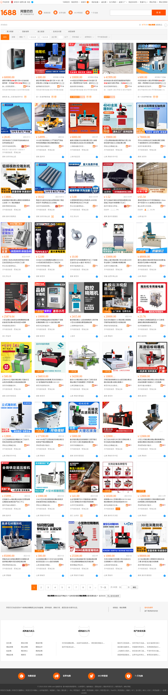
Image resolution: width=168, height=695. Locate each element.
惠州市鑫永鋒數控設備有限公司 (44, 146)
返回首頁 (102, 596)
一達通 (163, 690)
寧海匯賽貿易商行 (9, 326)
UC (132, 690)
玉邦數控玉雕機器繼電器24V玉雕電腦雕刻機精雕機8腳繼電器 (151, 321)
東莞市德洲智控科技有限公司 (44, 386)
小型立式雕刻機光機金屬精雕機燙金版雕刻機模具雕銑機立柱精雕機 (151, 440)
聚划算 (63, 690)
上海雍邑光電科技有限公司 (127, 651)
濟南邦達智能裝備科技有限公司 (111, 326)
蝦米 (97, 690)
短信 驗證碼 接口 (153, 643)
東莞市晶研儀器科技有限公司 (44, 326)
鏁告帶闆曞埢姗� (56, 90)
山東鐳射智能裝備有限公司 (111, 565)
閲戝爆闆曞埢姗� (9, 90)
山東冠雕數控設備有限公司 (77, 386)
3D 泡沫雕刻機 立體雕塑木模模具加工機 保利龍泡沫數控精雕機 (151, 560)
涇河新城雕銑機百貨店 (70, 643)
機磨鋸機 (39, 651)
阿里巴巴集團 (5, 690)
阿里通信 (121, 690)
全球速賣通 (43, 690)
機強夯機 (24, 643)
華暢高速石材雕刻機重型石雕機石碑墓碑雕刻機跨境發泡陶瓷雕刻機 (15, 560)
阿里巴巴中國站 (32, 690)
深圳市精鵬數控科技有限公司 (10, 386)
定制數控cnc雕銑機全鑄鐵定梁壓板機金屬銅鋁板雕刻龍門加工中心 (16, 500)
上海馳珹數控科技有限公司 (77, 146)
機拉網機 (24, 647)
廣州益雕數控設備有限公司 (111, 505)
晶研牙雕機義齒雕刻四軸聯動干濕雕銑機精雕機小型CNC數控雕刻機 (49, 321)
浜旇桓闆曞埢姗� (23, 90)
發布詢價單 (148, 608)
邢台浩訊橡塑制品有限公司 (77, 206)
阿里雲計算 (104, 690)
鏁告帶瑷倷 (117, 90)
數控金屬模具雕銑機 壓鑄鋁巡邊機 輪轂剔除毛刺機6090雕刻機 (151, 261)
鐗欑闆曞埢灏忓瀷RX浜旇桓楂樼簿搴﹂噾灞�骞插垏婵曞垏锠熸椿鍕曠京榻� (15, 82)
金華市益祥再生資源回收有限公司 (144, 655)
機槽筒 (23, 655)
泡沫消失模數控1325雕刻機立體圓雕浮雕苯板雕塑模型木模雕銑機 (117, 321)
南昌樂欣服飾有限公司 (125, 647)
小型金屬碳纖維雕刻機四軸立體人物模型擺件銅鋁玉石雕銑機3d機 (117, 141)
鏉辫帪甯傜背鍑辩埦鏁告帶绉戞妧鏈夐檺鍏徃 (44, 86)
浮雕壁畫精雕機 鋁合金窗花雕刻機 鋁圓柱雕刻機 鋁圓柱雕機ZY (118, 381)
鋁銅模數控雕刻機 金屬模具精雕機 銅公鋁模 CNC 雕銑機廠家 (16, 201)
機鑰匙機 (9, 655)
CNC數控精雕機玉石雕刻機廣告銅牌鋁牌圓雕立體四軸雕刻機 (151, 500)
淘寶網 (52, 690)
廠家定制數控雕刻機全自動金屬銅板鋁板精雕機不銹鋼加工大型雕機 (151, 381)
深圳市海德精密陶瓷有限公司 (10, 146)
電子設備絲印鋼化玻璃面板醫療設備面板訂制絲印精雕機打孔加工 (117, 201)
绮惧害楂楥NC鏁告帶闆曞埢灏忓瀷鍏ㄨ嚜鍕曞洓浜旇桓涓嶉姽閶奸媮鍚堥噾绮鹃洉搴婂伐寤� (151, 82)
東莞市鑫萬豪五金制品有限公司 (77, 266)
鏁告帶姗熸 (127, 90)
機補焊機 (39, 643)
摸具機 (8, 643)
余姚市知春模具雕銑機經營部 (87, 643)
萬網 (128, 690)
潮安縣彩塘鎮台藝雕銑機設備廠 (103, 643)
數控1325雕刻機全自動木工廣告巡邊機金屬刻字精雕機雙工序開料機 (83, 381)
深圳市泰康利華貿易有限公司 (145, 146)
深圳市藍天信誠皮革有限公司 (143, 643)
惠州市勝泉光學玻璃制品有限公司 (111, 206)
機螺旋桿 (39, 647)
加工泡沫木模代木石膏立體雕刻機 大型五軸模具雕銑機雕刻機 (117, 440)
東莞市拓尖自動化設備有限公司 (111, 386)
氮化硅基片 (13, 150)
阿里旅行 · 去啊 (79, 690)
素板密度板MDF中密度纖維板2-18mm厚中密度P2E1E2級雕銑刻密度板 (152, 201)
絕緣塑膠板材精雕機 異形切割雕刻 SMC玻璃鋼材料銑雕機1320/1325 (49, 381)
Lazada (84, 693)
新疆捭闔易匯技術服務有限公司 (129, 655)
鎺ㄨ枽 (27, 83)
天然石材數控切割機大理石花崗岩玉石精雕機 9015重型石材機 (117, 560)
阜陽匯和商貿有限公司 (140, 647)
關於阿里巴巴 (108, 687)
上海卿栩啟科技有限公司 (77, 326)
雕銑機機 (123, 608)
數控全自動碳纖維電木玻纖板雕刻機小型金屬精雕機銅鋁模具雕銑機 (83, 560)
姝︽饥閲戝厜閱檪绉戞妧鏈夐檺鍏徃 (10, 86)
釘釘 (149, 690)
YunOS (113, 690)
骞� (28, 86)
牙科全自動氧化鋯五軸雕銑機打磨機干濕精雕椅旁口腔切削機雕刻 (151, 141)
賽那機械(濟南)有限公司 (77, 565)
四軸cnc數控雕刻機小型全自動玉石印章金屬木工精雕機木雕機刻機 (117, 261)
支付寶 (138, 690)
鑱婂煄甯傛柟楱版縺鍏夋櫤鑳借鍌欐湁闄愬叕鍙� (77, 86)
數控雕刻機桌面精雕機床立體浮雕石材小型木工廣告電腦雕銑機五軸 (83, 440)
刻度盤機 (39, 655)
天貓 (58, 690)
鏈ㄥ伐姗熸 (108, 90)
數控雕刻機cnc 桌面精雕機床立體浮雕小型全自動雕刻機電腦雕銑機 (84, 321)
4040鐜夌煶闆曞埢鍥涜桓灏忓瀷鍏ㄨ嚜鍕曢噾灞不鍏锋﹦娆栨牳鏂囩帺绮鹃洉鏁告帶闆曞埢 (83, 82)
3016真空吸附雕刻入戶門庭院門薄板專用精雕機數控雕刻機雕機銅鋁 (49, 141)
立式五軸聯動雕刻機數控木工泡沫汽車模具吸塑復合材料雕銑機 (15, 440)
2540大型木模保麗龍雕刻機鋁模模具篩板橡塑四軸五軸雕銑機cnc (49, 500)
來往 (144, 690)
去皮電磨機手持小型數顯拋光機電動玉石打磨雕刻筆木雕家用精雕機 (83, 500)
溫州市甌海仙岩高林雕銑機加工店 (74, 647)
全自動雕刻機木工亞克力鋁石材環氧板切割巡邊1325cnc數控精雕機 (49, 560)
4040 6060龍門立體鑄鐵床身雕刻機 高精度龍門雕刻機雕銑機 (50, 440)
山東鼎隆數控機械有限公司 (44, 565)
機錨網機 (9, 647)
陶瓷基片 (5, 150)
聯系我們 (118, 687)
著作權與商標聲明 (69, 687)
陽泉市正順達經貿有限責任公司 (129, 643)
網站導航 (127, 687)
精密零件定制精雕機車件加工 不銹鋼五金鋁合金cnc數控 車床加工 (83, 261)
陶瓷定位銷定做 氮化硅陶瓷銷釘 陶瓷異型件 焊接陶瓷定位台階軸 (50, 201)
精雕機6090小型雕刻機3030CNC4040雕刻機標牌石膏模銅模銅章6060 (117, 500)
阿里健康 (156, 690)
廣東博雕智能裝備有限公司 (10, 206)
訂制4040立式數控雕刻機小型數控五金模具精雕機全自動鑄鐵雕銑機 (15, 381)
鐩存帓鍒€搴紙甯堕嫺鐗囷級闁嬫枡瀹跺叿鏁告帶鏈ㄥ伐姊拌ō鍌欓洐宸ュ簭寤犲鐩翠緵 (118, 82)
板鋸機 (8, 651)
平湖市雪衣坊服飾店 (154, 651)
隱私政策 (98, 687)
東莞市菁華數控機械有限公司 (44, 266)
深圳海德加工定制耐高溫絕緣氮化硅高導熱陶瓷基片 (15, 141)
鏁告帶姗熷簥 (143, 90)
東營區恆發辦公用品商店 (156, 655)
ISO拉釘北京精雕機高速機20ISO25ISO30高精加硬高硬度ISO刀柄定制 (49, 261)
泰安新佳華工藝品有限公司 (142, 651)
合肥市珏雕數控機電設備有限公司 (111, 266)
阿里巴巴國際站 (18, 690)
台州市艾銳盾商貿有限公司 (77, 505)
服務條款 (89, 687)
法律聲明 (81, 687)
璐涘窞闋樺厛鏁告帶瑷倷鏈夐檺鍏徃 (111, 86)
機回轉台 (24, 651)
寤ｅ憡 (61, 83)
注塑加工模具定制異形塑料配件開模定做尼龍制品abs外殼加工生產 (15, 261)
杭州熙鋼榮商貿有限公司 (145, 326)
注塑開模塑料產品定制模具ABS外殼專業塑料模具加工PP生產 (83, 201)
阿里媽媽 (90, 690)
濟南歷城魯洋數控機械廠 (145, 266)
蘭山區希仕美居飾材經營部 (145, 206)
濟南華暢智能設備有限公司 (10, 565)
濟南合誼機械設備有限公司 (111, 146)
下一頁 (103, 587)
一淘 (70, 690)
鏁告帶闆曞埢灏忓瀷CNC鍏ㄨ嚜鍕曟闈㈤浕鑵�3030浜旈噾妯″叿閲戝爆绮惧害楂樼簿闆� (49, 82)
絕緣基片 (21, 150)
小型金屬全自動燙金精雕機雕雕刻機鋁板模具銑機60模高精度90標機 (15, 321)
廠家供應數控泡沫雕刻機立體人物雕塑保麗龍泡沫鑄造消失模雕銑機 (83, 141)
